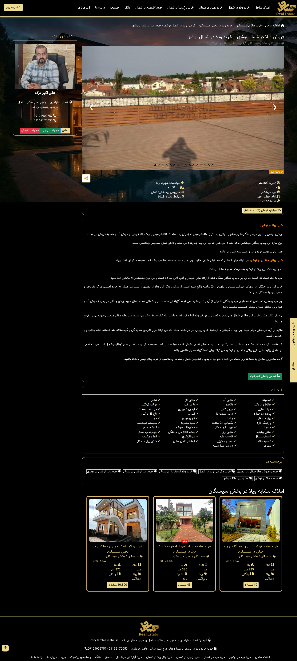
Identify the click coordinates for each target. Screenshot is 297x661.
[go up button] (5, 648)
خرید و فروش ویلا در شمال (217, 471)
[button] (155, 165)
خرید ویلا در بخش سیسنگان (215, 26)
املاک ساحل (262, 8)
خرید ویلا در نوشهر (271, 225)
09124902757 (45, 116)
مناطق (108, 657)
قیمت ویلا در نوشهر (268, 478)
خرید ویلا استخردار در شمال (177, 471)
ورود (63, 657)
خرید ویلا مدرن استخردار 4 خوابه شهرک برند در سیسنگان (184, 549)
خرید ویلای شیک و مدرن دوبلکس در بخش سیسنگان (118, 549)
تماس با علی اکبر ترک (265, 376)
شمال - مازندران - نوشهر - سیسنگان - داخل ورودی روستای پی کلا (45, 104)
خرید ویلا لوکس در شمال (140, 471)
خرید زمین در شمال (210, 8)
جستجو (114, 8)
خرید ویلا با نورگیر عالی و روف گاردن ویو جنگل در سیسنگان (251, 549)
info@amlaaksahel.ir (104, 640)
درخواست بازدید (50, 130)
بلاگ (127, 8)
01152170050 (45, 120)
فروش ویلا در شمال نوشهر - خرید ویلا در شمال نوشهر (163, 26)
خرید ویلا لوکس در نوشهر (104, 471)
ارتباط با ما (84, 8)
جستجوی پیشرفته (80, 657)
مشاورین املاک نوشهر (237, 478)
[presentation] (91, 108)
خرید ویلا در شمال (238, 8)
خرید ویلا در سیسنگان (249, 26)
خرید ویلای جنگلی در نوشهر (266, 260)
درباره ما (100, 8)
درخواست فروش (30, 130)
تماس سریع (13, 7)
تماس (65, 130)
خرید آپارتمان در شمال (148, 8)
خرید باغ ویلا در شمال (180, 8)
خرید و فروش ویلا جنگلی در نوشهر (259, 471)
